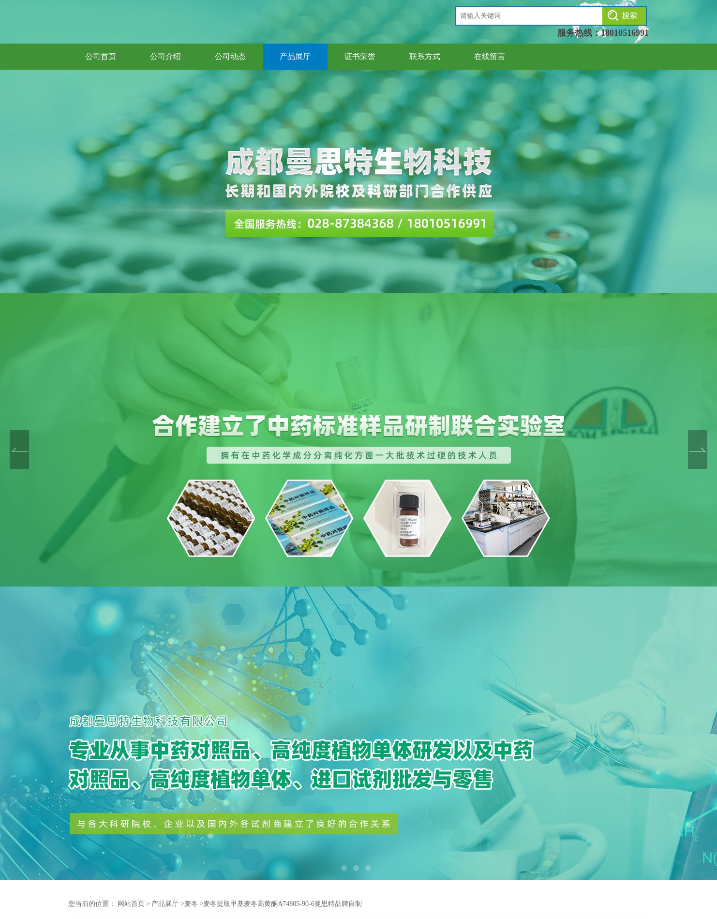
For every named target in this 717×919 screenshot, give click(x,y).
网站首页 (131, 903)
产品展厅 (295, 56)
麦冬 (191, 903)
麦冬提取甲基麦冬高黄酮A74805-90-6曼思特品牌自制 (282, 903)
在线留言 (489, 56)
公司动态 (230, 56)
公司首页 (100, 56)
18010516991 (625, 33)
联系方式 (424, 56)
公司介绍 (165, 56)
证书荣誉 (359, 56)
